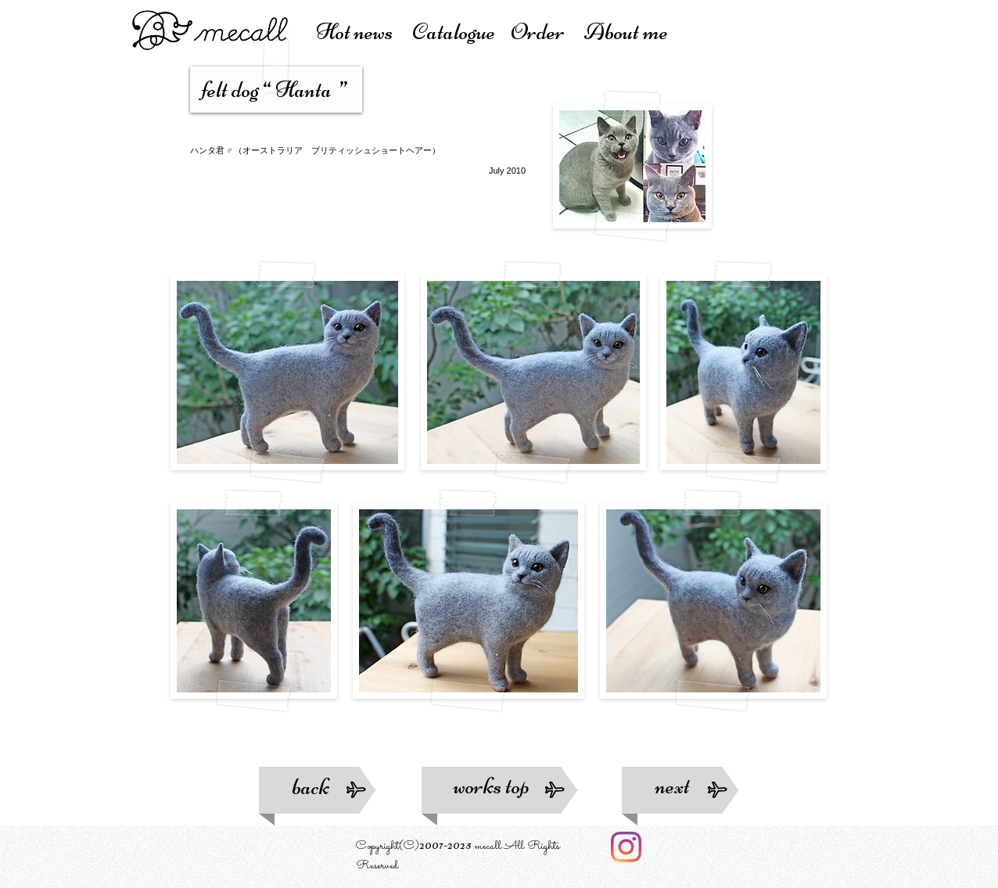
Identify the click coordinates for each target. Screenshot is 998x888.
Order (547, 31)
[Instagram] (626, 847)
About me (626, 31)
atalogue (461, 31)
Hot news (364, 31)
